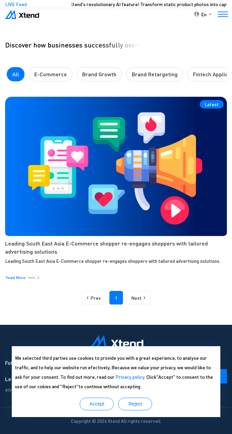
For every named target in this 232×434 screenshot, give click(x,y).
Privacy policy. (130, 377)
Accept (97, 404)
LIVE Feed (16, 4)
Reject (135, 404)
